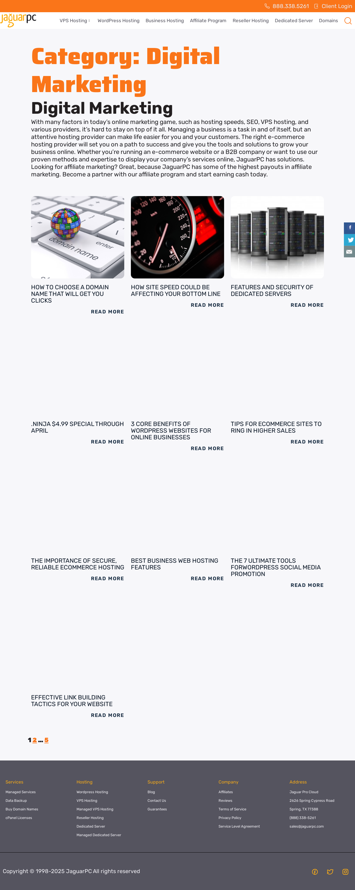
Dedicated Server (295, 20)
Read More (107, 312)
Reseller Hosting (252, 20)
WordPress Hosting (122, 20)
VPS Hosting (79, 20)
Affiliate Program (210, 20)
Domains (328, 20)
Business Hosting (167, 20)
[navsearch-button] (348, 20)
